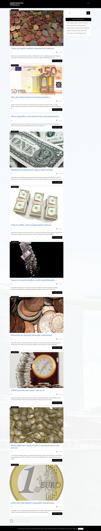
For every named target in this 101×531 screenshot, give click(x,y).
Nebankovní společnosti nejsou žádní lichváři (32, 170)
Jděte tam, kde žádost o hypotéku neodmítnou (32, 503)
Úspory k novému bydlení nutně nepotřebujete (33, 280)
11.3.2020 (60, 339)
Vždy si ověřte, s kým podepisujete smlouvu (31, 225)
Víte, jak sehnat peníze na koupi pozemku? (30, 97)
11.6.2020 (60, 52)
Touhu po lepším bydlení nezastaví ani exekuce (32, 48)
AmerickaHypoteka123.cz (16, 4)
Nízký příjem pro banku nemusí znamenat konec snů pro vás (35, 446)
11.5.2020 (60, 120)
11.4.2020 (60, 228)
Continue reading (57, 60)
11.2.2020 (60, 451)
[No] (97, 528)
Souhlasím (80, 528)
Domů (88, 3)
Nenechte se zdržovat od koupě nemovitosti (31, 335)
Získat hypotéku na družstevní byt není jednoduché (35, 116)
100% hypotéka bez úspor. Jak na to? (28, 390)
